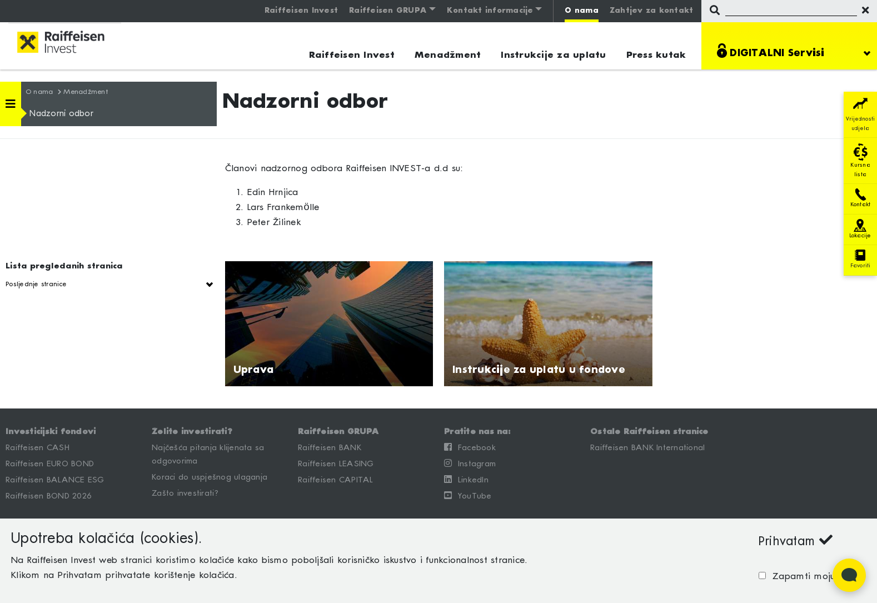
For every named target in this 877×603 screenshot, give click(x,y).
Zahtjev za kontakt (652, 11)
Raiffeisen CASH (37, 447)
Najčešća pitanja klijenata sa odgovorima (208, 454)
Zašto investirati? (186, 493)
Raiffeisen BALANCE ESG (55, 480)
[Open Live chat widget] (849, 575)
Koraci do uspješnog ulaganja (209, 477)
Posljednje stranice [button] (36, 284)
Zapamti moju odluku (816, 576)
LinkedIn (466, 480)
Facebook (470, 447)
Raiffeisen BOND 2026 (49, 496)
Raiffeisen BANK (329, 447)
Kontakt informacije (490, 11)
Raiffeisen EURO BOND (50, 464)
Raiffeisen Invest (301, 11)
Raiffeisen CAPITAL (335, 480)
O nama (582, 11)
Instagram (470, 464)
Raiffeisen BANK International (647, 447)
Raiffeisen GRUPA (388, 11)
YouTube (468, 496)
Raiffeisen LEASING (336, 464)
